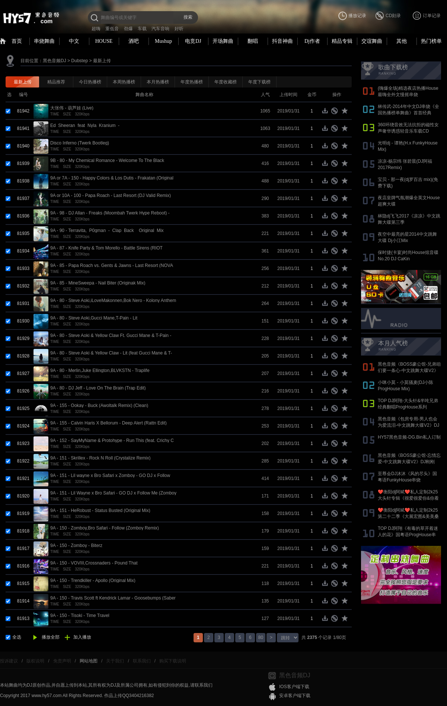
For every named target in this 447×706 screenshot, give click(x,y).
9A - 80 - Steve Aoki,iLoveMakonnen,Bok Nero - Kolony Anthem (113, 300)
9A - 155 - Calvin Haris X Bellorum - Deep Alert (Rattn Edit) (108, 423)
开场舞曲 (223, 41)
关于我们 (115, 661)
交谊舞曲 (371, 41)
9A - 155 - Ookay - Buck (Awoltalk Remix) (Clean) (99, 405)
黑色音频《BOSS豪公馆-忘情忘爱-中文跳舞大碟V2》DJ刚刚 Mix (409, 462)
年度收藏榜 (225, 82)
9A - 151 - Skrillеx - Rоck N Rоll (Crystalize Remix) (100, 458)
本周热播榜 (124, 82)
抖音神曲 (282, 41)
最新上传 (102, 60)
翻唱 (253, 41)
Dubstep (79, 60)
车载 (142, 28)
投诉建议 (9, 661)
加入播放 (82, 637)
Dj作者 (312, 41)
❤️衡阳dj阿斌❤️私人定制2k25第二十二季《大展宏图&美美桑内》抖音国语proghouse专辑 (408, 516)
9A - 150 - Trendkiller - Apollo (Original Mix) (92, 580)
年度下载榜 (259, 82)
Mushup (163, 41)
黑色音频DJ (54, 60)
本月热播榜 (158, 82)
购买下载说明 (172, 661)
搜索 (187, 17)
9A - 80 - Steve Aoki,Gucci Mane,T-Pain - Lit (93, 318)
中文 (74, 41)
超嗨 (96, 28)
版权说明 (35, 661)
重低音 (112, 28)
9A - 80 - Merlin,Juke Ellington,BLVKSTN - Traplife (100, 370)
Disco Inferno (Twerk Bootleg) (79, 143)
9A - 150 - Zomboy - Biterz (76, 545)
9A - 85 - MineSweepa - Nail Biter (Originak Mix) (97, 283)
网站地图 (89, 661)
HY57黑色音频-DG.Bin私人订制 (409, 437)
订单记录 (432, 15)
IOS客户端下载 (294, 686)
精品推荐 (56, 82)
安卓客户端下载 (294, 695)
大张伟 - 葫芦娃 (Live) (71, 108)
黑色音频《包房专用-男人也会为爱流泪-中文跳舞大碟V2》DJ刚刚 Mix (408, 425)
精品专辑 (342, 41)
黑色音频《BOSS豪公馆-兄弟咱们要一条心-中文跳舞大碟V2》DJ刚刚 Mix (409, 370)
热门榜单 (431, 41)
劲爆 (128, 28)
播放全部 (51, 637)
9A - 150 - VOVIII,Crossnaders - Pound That (94, 563)
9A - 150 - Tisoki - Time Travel (79, 615)
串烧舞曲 (44, 41)
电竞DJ (193, 41)
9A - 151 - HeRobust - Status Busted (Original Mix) (100, 510)
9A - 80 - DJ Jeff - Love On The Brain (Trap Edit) (98, 388)
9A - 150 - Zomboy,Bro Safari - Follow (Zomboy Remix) (104, 528)
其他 (401, 41)
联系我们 (142, 661)
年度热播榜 (192, 82)
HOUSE (104, 41)
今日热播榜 (90, 82)
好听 (179, 28)
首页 (17, 41)
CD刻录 (393, 15)
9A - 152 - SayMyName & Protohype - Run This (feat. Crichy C (112, 440)
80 (260, 637)
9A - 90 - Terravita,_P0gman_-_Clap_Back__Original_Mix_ (108, 230)
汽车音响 (160, 28)
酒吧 (133, 41)
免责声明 (62, 661)
